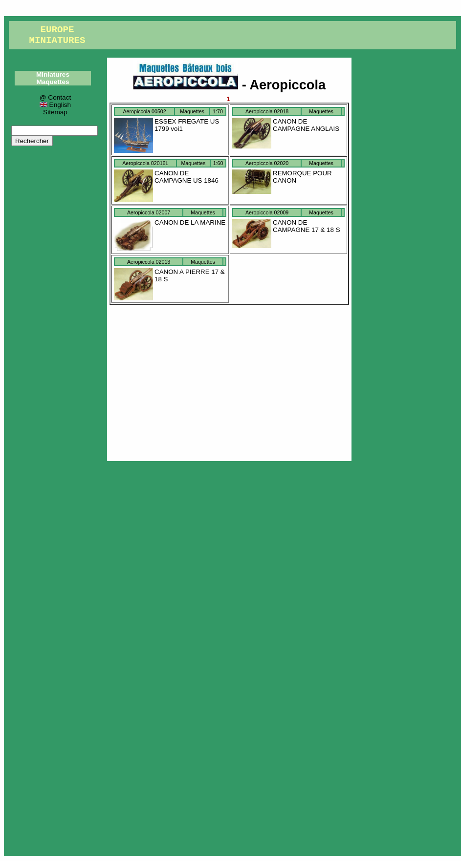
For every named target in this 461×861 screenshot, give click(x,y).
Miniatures (52, 74)
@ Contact (55, 97)
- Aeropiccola (229, 84)
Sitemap (55, 112)
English (55, 104)
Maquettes (52, 81)
